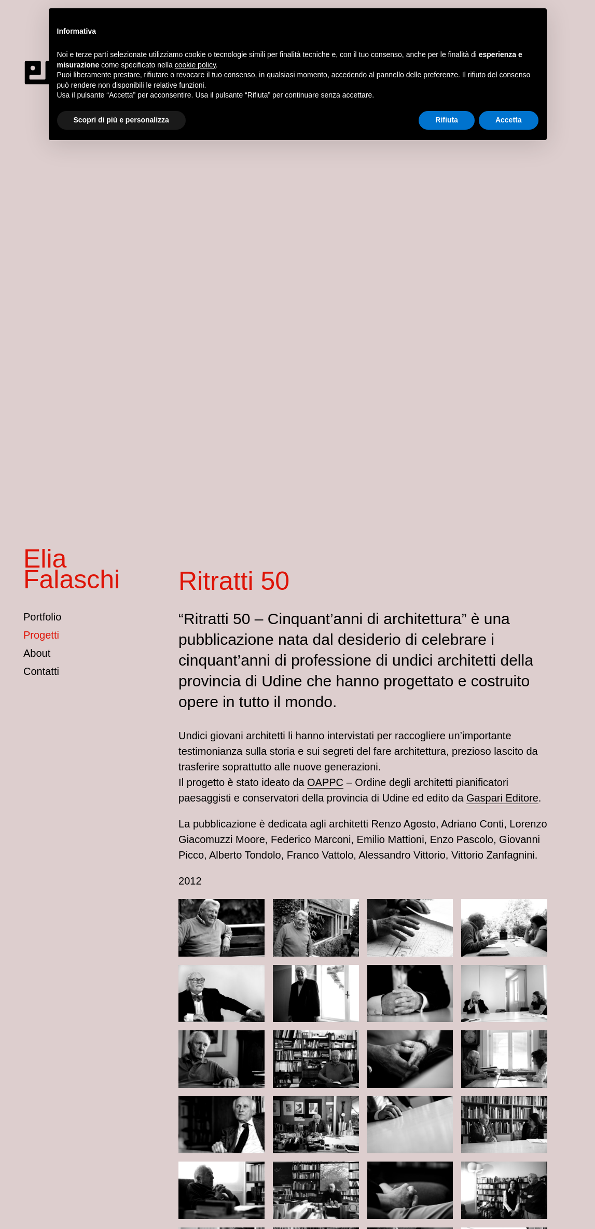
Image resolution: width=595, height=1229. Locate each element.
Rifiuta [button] (446, 120)
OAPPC (325, 782)
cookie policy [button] (195, 65)
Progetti (41, 635)
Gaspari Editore (502, 798)
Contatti (41, 671)
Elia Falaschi (71, 569)
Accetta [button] (508, 120)
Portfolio (42, 617)
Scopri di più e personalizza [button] (121, 120)
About (36, 653)
